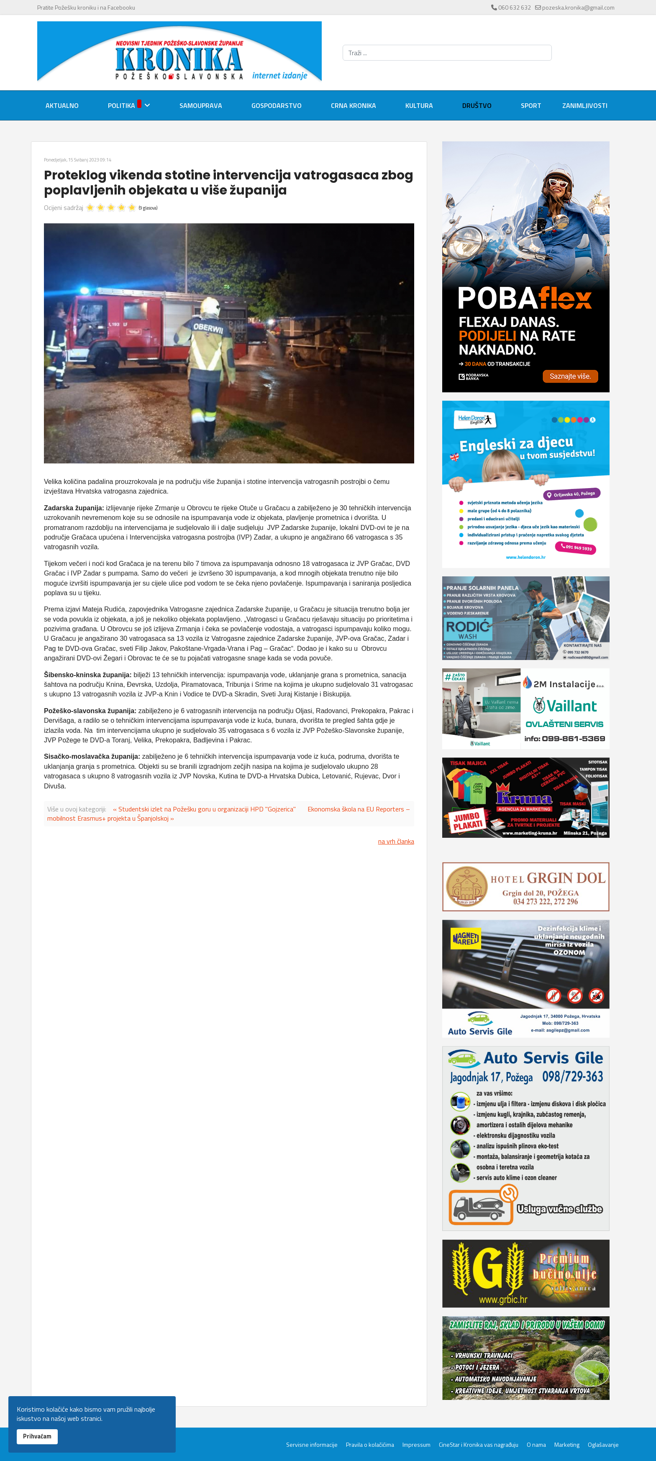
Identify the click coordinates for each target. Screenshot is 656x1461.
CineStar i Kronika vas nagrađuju (478, 1445)
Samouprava (200, 105)
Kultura (419, 105)
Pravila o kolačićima (370, 1445)
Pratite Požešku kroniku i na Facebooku (86, 7)
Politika (124, 105)
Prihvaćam (37, 1436)
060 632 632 (514, 7)
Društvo (477, 105)
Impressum (416, 1445)
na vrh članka (396, 841)
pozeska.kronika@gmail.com (578, 7)
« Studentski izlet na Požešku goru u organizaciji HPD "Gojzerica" (204, 809)
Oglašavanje (603, 1445)
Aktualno (62, 105)
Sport (531, 105)
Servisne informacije (312, 1445)
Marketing (566, 1445)
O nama (536, 1445)
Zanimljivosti (584, 105)
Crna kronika (353, 105)
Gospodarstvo (276, 105)
